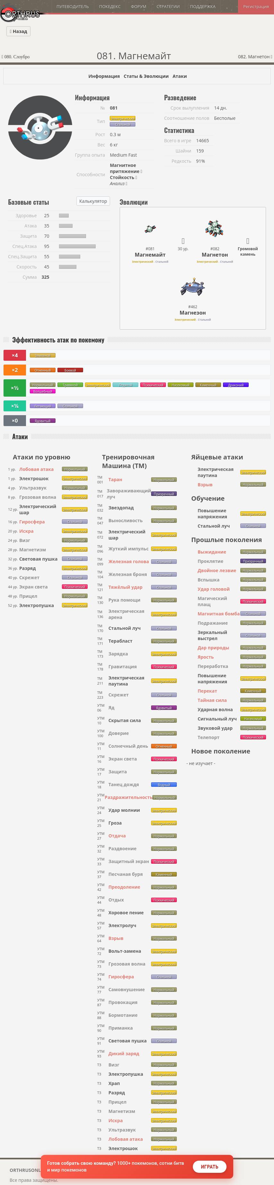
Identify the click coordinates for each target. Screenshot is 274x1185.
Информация (104, 76)
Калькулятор (93, 201)
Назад (18, 31)
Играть (209, 1166)
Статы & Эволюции (146, 76)
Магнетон (215, 254)
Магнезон (193, 312)
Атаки (180, 76)
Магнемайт (150, 254)
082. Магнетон (255, 56)
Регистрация (256, 6)
